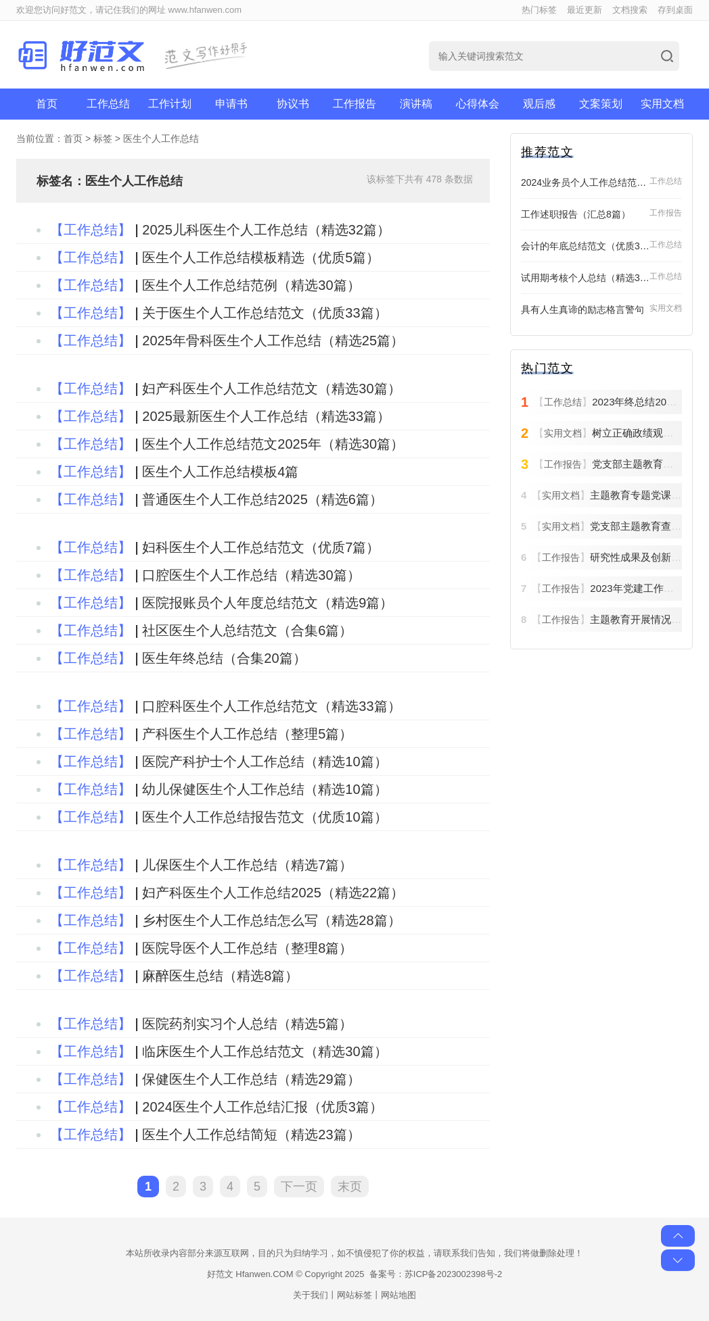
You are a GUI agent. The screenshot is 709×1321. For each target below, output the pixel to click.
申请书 (231, 103)
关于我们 (310, 1295)
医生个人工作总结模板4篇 (220, 471)
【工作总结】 (90, 229)
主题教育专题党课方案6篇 (648, 495)
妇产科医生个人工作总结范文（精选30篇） (271, 388)
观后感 (539, 103)
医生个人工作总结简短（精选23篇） (251, 1134)
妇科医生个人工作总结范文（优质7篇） (261, 547)
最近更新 (584, 10)
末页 (350, 1186)
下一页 (299, 1186)
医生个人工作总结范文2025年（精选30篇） (273, 444)
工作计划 (169, 103)
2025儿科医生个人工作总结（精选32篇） (266, 229)
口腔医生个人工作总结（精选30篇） (251, 575)
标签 (102, 138)
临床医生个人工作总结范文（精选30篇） (264, 1051)
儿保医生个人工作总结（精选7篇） (247, 864)
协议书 (293, 103)
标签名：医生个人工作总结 (110, 181)
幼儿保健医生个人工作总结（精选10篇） (264, 789)
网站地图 (398, 1295)
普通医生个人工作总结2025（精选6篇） (262, 499)
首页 (47, 103)
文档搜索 (629, 10)
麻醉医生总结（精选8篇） (220, 975)
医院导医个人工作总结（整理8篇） (247, 948)
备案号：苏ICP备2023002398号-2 (436, 1274)
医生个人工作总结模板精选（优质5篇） (261, 257)
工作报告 (354, 103)
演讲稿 (416, 103)
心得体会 (477, 103)
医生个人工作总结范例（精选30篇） (251, 285)
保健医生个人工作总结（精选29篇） (251, 1079)
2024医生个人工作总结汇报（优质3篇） (262, 1106)
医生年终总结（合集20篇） (224, 658)
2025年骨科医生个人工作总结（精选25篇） (273, 340)
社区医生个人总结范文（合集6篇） (247, 630)
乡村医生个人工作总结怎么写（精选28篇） (271, 920)
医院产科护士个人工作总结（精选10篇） (264, 761)
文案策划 (600, 103)
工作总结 (108, 103)
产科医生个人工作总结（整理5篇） (247, 733)
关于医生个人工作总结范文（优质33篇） (264, 312)
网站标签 (354, 1295)
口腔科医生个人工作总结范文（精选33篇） (271, 706)
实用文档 (662, 103)
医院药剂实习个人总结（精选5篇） (247, 1023)
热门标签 (539, 10)
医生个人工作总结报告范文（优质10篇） (264, 816)
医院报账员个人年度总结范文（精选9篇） (267, 602)
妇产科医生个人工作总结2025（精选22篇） (273, 892)
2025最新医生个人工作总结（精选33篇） (266, 416)
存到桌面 (675, 10)
